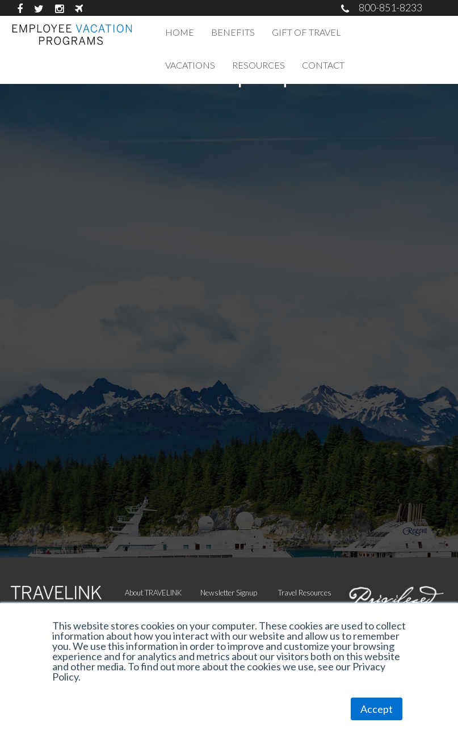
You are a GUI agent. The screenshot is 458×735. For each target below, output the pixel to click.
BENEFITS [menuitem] (233, 32)
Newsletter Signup (228, 592)
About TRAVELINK (153, 592)
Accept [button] (376, 709)
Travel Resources (304, 592)
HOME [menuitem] (179, 32)
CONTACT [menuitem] (323, 65)
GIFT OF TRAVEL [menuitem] (306, 32)
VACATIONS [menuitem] (190, 65)
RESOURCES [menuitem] (258, 65)
